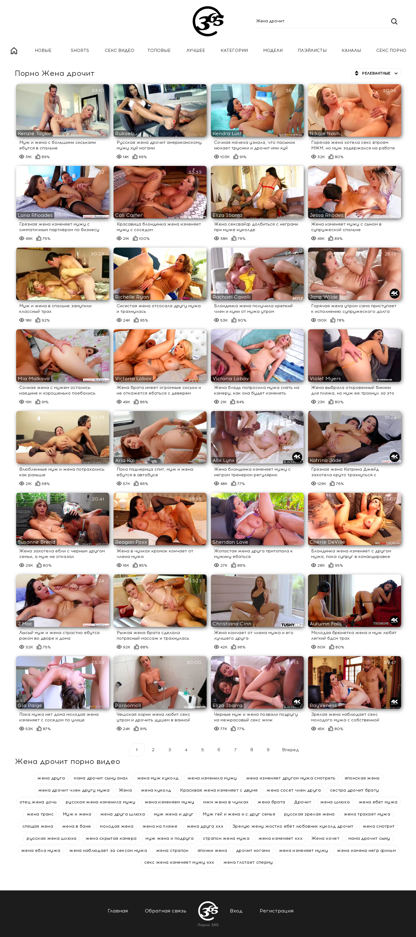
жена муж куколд (158, 778)
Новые (43, 50)
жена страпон (172, 850)
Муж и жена (77, 814)
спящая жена (37, 826)
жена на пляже (160, 826)
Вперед (290, 749)
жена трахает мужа (367, 814)
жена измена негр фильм (366, 850)
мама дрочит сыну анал (101, 778)
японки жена (212, 850)
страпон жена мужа (226, 838)
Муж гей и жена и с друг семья (239, 814)
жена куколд (156, 790)
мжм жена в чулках (225, 802)
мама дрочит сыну (369, 838)
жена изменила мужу (212, 778)
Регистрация (276, 911)
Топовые (159, 50)
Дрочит (302, 802)
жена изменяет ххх (280, 838)
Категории (234, 50)
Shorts (80, 50)
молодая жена (116, 826)
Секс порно (391, 50)
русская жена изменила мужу (101, 802)
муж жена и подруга (169, 838)
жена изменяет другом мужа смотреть (291, 778)
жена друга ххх (205, 826)
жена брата (271, 802)
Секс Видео (119, 50)
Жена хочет (325, 838)
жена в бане (76, 826)
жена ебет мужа (378, 802)
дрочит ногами (253, 850)
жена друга (51, 778)
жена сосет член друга (293, 790)
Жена (125, 790)
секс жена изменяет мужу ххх (179, 862)
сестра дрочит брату (354, 790)
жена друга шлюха (122, 814)
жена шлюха (335, 802)
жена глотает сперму (248, 862)
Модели (273, 50)
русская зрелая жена (309, 814)
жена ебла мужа (40, 850)
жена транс (40, 814)
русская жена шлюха (51, 838)
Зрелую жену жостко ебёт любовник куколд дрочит (293, 826)
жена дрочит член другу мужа (74, 790)
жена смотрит (379, 826)
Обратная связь (165, 911)
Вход (236, 911)
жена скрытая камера (111, 838)
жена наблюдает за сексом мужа (108, 850)
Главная (14, 51)
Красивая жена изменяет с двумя (218, 790)
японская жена (362, 778)
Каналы (351, 50)
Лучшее (195, 50)
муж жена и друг (174, 814)
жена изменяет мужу (303, 850)
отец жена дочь (38, 802)
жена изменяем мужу (169, 802)
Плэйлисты (312, 50)
